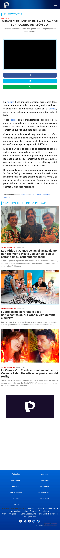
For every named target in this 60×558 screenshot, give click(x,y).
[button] (55, 4)
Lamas (38, 195)
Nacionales (44, 486)
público (52, 108)
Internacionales (15, 492)
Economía (15, 480)
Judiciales (44, 480)
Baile (32, 195)
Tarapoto (7, 197)
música (10, 102)
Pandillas (46, 195)
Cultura (16, 504)
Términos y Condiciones (39, 511)
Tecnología (44, 498)
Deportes (15, 498)
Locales (15, 486)
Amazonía (25, 195)
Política (44, 474)
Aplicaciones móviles (19, 511)
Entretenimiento (44, 492)
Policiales (15, 474)
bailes (14, 119)
